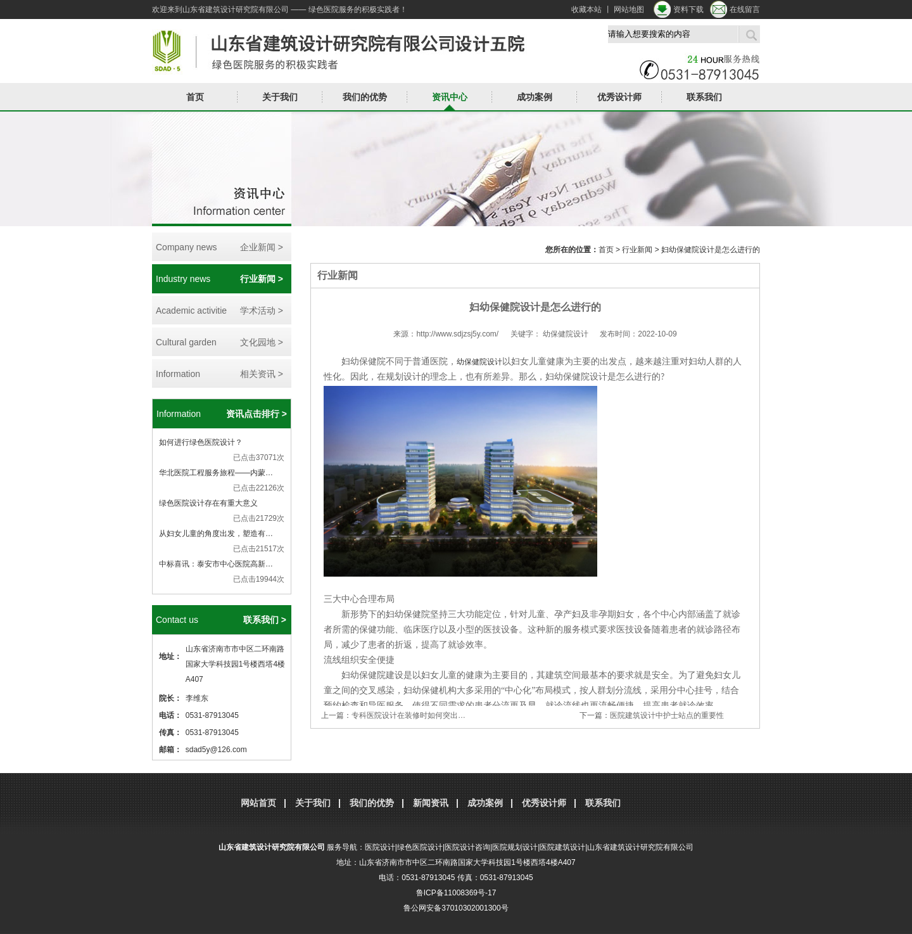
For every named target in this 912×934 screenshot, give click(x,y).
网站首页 (258, 803)
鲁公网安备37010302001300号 (455, 908)
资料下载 (688, 9)
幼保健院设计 (479, 361)
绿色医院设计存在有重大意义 (208, 503)
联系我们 (704, 97)
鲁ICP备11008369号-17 (456, 892)
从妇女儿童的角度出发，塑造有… (216, 533)
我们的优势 (365, 97)
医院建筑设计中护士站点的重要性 (667, 715)
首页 (195, 97)
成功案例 (534, 97)
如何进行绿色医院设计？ (201, 442)
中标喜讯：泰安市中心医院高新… (216, 564)
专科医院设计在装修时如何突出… (409, 715)
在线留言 (745, 9)
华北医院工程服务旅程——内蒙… (216, 472)
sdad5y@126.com (216, 749)
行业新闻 (637, 249)
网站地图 (629, 9)
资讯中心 (449, 97)
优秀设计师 (619, 97)
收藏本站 (586, 9)
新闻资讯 (430, 803)
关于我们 (280, 97)
